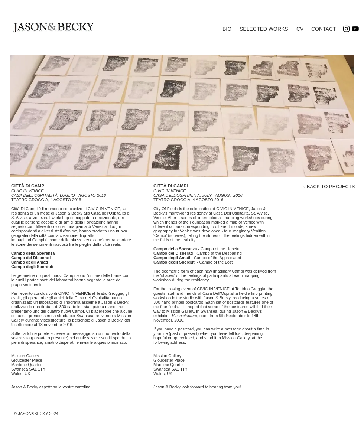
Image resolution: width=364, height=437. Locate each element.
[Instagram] (346, 29)
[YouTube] (355, 29)
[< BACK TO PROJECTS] (328, 187)
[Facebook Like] (346, 195)
